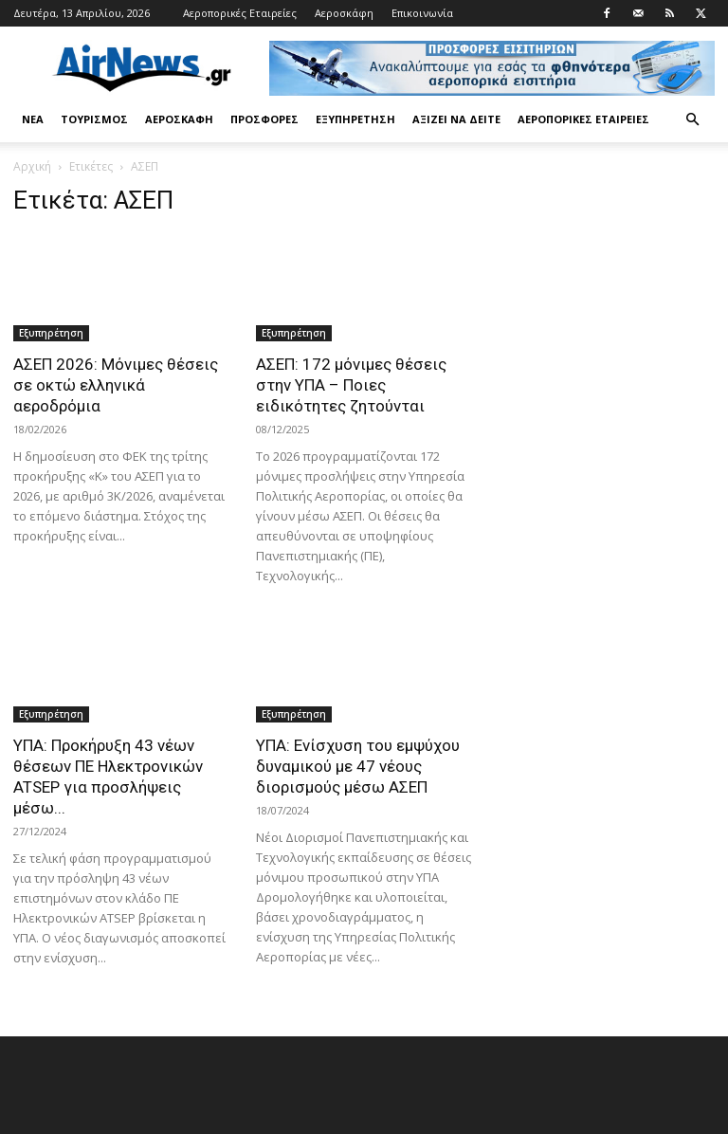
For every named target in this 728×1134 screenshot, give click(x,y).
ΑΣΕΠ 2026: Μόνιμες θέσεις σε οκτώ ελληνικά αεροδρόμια (115, 385)
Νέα (33, 119)
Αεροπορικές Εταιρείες (240, 13)
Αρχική (32, 166)
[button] (692, 120)
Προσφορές (264, 119)
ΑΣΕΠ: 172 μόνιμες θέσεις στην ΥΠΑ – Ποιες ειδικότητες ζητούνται (351, 385)
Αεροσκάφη (344, 13)
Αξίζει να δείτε (456, 119)
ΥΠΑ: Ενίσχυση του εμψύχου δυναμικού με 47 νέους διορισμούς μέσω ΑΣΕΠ (358, 766)
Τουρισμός (94, 119)
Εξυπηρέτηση (355, 119)
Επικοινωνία (422, 13)
